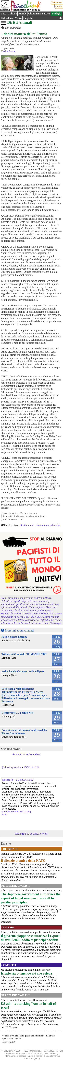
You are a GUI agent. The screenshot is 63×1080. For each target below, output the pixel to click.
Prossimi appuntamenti (19, 630)
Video (18, 18)
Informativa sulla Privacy (46, 1053)
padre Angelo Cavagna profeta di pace (22, 671)
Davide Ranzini (8, 51)
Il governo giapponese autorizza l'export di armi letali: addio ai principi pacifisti (30, 938)
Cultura (12, 13)
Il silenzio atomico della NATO (23, 860)
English (27, 18)
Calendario (7, 18)
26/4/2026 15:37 (24, 780)
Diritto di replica (35, 1056)
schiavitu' (55, 525)
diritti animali (27, 525)
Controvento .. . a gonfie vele (17, 712)
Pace (3, 13)
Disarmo (7, 927)
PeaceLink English (15, 885)
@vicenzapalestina (12, 767)
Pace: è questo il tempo (14, 636)
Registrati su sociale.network (31, 833)
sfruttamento (42, 525)
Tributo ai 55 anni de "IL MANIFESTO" (24, 654)
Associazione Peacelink (26, 754)
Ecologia (56, 13)
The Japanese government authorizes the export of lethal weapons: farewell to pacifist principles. (31, 898)
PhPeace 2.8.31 (25, 1053)
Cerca (58, 6)
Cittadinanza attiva (39, 13)
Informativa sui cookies (15, 1056)
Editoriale (9, 849)
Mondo (22, 13)
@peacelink (8, 780)
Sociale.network (11, 748)
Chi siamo (56, 2)
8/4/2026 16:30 (31, 767)
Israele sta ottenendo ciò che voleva (26, 973)
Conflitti (8, 965)
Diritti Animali (19, 22)
